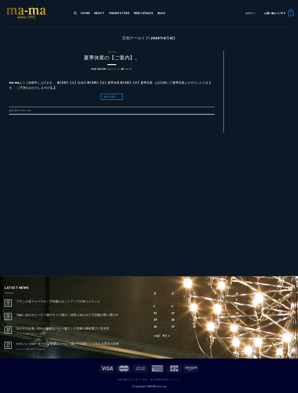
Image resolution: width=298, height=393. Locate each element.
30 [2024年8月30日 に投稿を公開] (237, 326)
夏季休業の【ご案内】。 (112, 58)
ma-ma (112, 52)
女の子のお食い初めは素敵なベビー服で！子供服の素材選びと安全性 (62, 328)
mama (128, 69)
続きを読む (111, 96)
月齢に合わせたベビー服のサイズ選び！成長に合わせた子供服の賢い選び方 (67, 314)
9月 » (166, 336)
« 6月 (157, 336)
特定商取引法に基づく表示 (132, 379)
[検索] (75, 13)
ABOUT (99, 13)
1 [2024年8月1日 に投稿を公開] (215, 299)
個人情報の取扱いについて (165, 379)
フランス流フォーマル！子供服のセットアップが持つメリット (58, 301)
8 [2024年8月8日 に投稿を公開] (215, 306)
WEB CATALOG (144, 13)
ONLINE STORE (119, 13)
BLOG (162, 13)
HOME (85, 13)
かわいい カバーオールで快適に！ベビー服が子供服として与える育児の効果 (67, 343)
